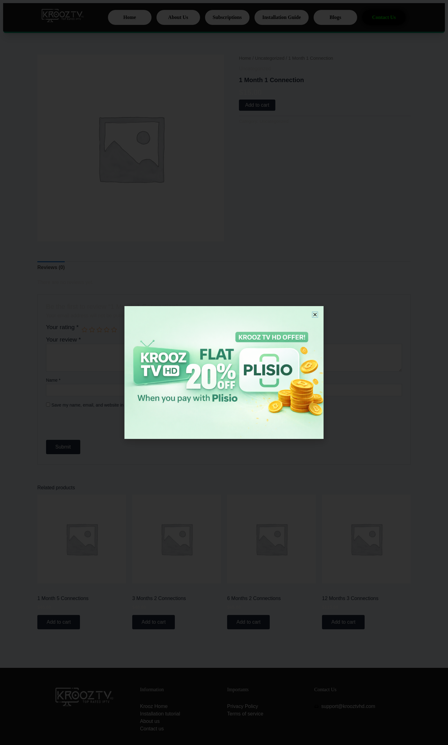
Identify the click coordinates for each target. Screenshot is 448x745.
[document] (224, 372)
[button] (315, 314)
